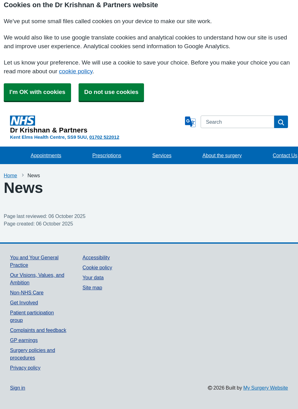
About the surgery (222, 155)
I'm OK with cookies (37, 92)
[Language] (190, 122)
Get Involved (24, 302)
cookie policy (75, 71)
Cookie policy (97, 267)
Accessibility (96, 257)
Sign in (17, 387)
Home (10, 175)
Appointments (46, 155)
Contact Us (285, 155)
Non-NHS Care (27, 292)
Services (161, 155)
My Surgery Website (265, 387)
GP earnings (24, 340)
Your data (93, 277)
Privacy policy (25, 367)
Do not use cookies (111, 92)
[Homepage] (96, 125)
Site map (92, 287)
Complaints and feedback (38, 330)
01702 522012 (104, 137)
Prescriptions (106, 155)
